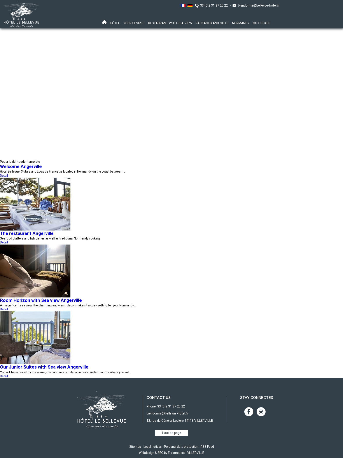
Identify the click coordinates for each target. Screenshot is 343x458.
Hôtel (115, 23)
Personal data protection (181, 446)
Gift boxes (261, 23)
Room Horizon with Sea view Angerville (41, 300)
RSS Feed (207, 446)
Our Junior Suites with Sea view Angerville (44, 367)
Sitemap (135, 446)
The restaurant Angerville (27, 233)
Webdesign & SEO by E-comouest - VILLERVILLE (171, 453)
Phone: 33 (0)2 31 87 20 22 (166, 406)
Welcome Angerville (21, 166)
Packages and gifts (212, 23)
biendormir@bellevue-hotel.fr (259, 5)
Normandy (240, 23)
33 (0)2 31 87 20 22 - (216, 5)
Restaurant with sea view (170, 23)
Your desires (134, 23)
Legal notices (153, 446)
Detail (4, 175)
